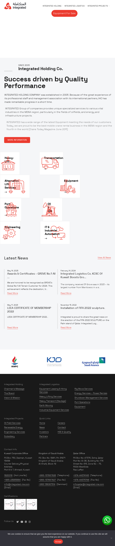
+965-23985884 (12, 479)
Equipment (80, 406)
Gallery (83, 13)
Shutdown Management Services (91, 397)
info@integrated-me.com (16, 484)
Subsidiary (9, 436)
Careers (93, 13)
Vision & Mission (12, 397)
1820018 (8, 475)
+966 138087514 (47, 484)
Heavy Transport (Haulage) (52, 401)
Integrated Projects (97, 6)
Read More (12, 293)
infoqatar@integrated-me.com (88, 484)
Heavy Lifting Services (50, 396)
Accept (58, 542)
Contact (105, 13)
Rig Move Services (84, 388)
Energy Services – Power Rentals (91, 393)
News (42, 427)
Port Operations (82, 402)
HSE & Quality (64, 431)
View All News (104, 257)
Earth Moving (46, 405)
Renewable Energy (13, 427)
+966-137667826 (47, 475)
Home (42, 423)
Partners (43, 436)
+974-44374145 (81, 475)
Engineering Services (14, 431)
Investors (44, 431)
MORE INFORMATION (17, 140)
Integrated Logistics (74, 6)
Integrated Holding (52, 6)
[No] (111, 538)
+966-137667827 (47, 479)
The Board (9, 393)
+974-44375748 (81, 479)
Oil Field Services (12, 423)
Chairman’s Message (14, 388)
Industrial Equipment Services (54, 409)
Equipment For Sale (64, 13)
